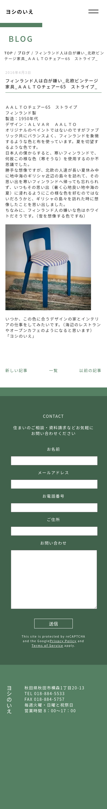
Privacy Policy (63, 640)
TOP (8, 53)
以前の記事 (90, 370)
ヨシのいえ (20, 11)
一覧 (53, 370)
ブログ (24, 53)
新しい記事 (16, 370)
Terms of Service (47, 645)
